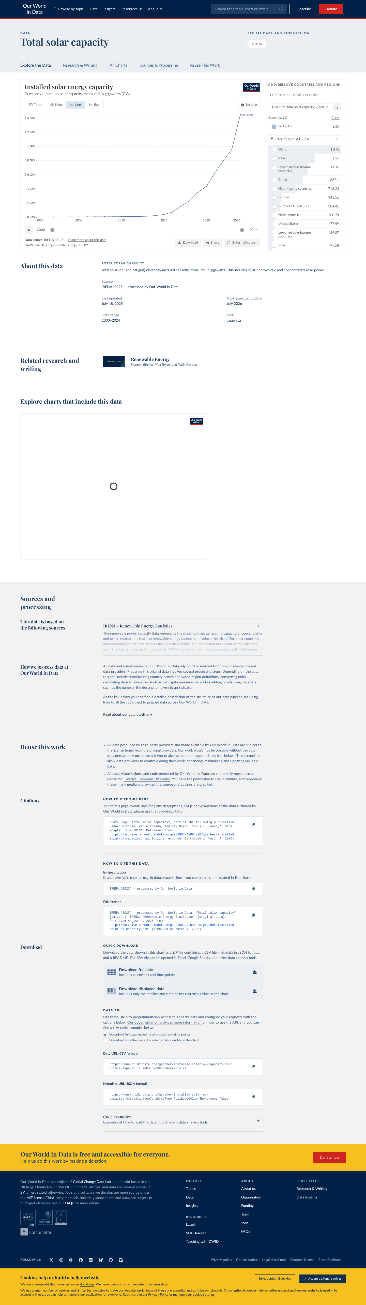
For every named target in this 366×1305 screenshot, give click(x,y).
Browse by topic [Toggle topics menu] (68, 9)
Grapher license (302, 1267)
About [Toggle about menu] (155, 9)
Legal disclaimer (274, 1267)
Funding (247, 1213)
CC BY (83, 244)
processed (135, 287)
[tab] (35, 105)
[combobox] (249, 9)
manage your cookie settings (194, 1294)
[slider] (52, 230)
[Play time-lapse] (29, 230)
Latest (190, 1232)
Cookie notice (247, 1267)
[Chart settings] (249, 105)
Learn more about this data (87, 240)
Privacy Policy (158, 1294)
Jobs (244, 1230)
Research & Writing (80, 65)
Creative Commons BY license (147, 779)
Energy (257, 43)
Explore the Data (35, 65)
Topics (191, 1196)
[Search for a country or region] (304, 95)
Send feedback (330, 1267)
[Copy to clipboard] (248, 825)
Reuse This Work (205, 65)
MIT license (35, 1205)
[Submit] (281, 9)
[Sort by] (299, 107)
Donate (331, 9)
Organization (251, 1205)
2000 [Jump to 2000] (41, 229)
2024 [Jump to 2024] (253, 229)
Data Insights (307, 1205)
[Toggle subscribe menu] (303, 9)
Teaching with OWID (202, 1249)
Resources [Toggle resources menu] (131, 9)
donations (87, 1284)
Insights (109, 9)
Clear (335, 117)
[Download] (188, 243)
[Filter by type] (304, 139)
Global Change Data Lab (92, 1189)
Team (245, 1222)
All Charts (118, 65)
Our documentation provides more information (164, 1028)
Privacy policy (221, 1267)
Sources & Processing (159, 65)
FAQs (69, 1211)
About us (248, 1196)
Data (93, 9)
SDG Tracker (196, 1240)
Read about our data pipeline (127, 714)
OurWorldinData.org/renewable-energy (51, 244)
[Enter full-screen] (242, 243)
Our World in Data (35, 9)
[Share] (212, 243)
